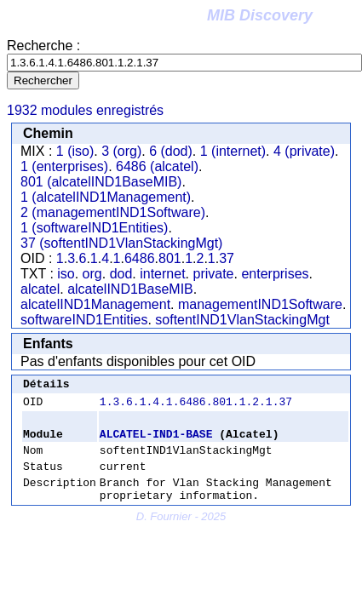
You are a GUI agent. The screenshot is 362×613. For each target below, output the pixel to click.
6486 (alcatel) (157, 166)
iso (65, 273)
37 (226, 258)
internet (162, 273)
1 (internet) (233, 151)
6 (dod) (170, 151)
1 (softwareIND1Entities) (94, 228)
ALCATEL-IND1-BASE (156, 441)
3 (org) (121, 151)
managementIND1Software (260, 304)
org (92, 273)
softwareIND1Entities (83, 319)
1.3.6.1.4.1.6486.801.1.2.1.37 (196, 406)
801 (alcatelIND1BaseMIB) (100, 182)
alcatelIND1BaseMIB (130, 289)
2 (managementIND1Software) (112, 212)
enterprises (274, 273)
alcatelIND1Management (95, 304)
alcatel (40, 289)
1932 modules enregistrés (85, 110)
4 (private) (304, 151)
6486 (139, 258)
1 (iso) (75, 151)
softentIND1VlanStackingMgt (242, 319)
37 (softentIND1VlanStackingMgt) (121, 243)
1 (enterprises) (64, 166)
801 (169, 258)
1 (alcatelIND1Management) (105, 197)
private (212, 273)
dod (121, 273)
